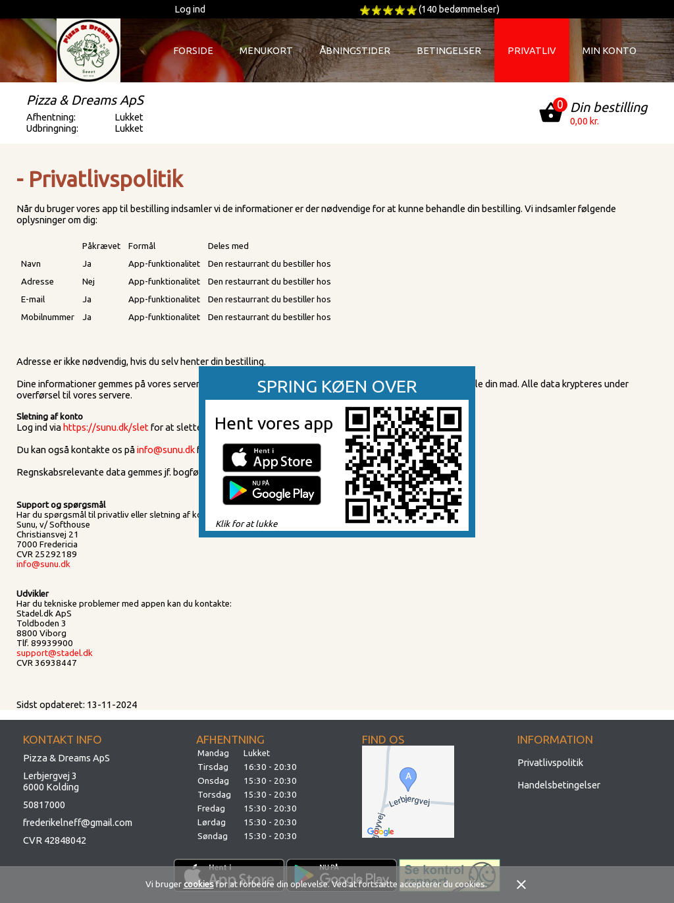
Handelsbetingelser (558, 784)
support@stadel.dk (54, 653)
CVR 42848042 (54, 840)
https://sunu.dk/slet (106, 427)
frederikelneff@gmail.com (77, 822)
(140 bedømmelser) (459, 8)
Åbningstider (354, 50)
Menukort (266, 50)
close (521, 884)
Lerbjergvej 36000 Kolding (51, 781)
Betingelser (449, 50)
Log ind (189, 8)
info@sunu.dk (166, 449)
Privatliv (531, 50)
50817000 (44, 804)
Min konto (609, 50)
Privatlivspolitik (550, 762)
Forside (193, 50)
